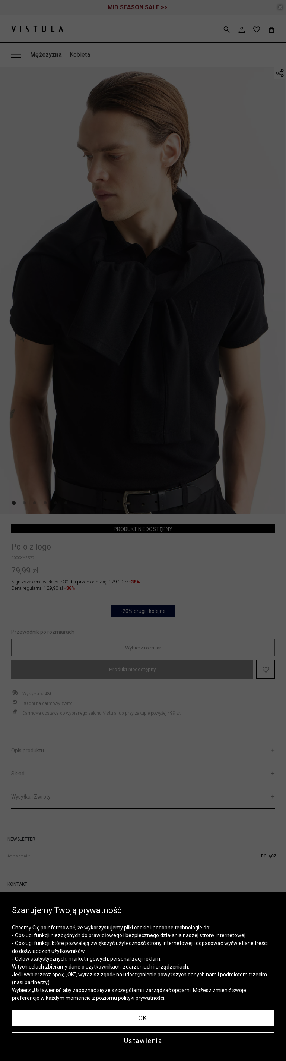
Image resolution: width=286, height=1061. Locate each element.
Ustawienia (143, 1041)
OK (143, 1018)
